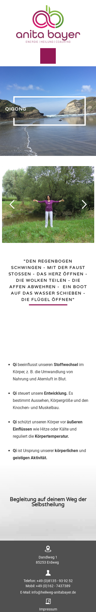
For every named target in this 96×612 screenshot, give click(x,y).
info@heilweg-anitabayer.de (53, 592)
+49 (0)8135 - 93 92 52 (55, 581)
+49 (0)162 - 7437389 (53, 586)
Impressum (48, 609)
